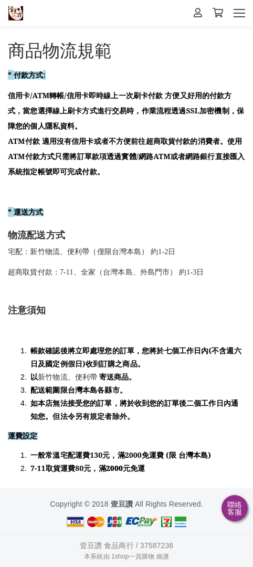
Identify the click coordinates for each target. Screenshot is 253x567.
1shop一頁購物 (132, 556)
